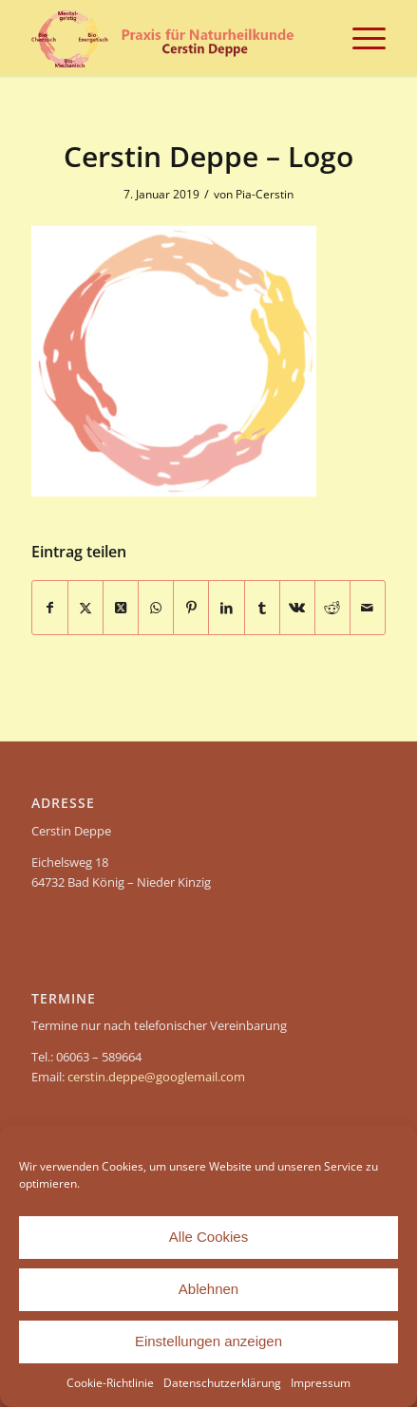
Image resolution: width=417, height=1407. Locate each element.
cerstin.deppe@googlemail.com (156, 1076)
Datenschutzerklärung (222, 1383)
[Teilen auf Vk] (297, 607)
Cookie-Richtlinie (110, 1383)
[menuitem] (359, 38)
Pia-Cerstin (265, 194)
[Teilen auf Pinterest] (191, 607)
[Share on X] (121, 607)
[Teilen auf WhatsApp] (156, 607)
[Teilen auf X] (85, 607)
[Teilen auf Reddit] (332, 607)
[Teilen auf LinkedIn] (226, 607)
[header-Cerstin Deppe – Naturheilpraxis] (173, 38)
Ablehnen (208, 1289)
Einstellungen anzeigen (208, 1341)
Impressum (321, 1383)
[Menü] (359, 38)
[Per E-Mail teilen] (368, 607)
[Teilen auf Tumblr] (262, 607)
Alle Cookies (208, 1237)
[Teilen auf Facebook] (49, 607)
